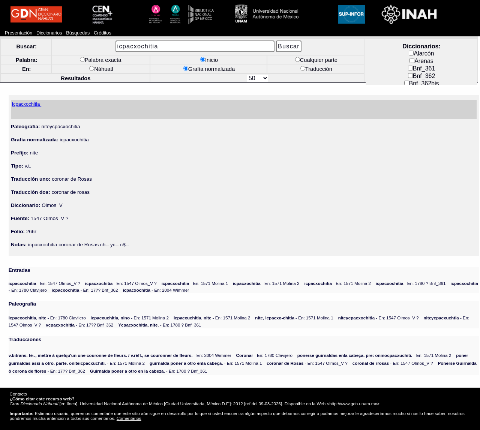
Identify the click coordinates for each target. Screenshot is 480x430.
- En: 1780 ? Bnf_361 (411, 283)
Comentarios (129, 418)
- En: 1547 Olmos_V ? (44, 283)
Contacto (18, 393)
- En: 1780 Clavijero (47, 317)
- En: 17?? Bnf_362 (85, 290)
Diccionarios (49, 33)
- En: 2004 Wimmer (156, 290)
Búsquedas (78, 33)
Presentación (18, 33)
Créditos (102, 33)
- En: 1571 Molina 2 (266, 283)
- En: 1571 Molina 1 (195, 283)
